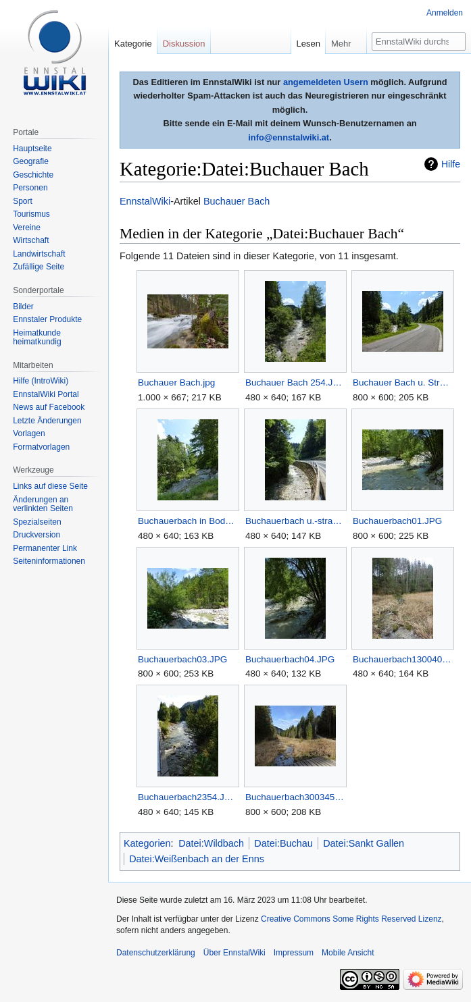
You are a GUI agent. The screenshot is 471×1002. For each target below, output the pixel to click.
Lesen (308, 43)
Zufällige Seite (38, 266)
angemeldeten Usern (325, 82)
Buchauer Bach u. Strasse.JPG (402, 382)
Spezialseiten (37, 522)
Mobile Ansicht (348, 952)
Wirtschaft (31, 240)
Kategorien (147, 843)
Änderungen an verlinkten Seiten (43, 504)
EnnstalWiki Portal (45, 394)
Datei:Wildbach (211, 843)
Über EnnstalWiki (234, 952)
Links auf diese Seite (50, 486)
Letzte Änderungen (47, 420)
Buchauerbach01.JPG (397, 521)
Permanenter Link (45, 548)
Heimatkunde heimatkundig (37, 337)
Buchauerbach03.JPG (182, 659)
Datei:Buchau (283, 843)
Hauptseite (32, 148)
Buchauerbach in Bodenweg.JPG (187, 521)
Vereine (27, 227)
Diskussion (184, 43)
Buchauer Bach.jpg (176, 382)
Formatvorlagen (41, 447)
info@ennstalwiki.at (288, 137)
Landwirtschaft (39, 254)
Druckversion (36, 534)
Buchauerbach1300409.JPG (402, 659)
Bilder (23, 306)
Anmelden (444, 13)
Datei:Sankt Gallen (363, 843)
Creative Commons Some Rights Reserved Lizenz (351, 919)
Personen (30, 187)
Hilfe (450, 164)
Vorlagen (29, 433)
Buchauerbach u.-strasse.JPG (295, 521)
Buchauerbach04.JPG (289, 659)
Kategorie (133, 43)
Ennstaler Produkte (47, 319)
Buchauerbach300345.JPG (295, 797)
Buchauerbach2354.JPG (187, 797)
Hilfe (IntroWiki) (40, 381)
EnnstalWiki (145, 201)
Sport (22, 201)
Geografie (31, 161)
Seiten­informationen (49, 561)
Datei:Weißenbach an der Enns (196, 858)
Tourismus (31, 214)
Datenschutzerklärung (155, 952)
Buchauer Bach (236, 201)
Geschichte (33, 175)
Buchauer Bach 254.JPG (295, 382)
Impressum (294, 952)
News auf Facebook (48, 407)
